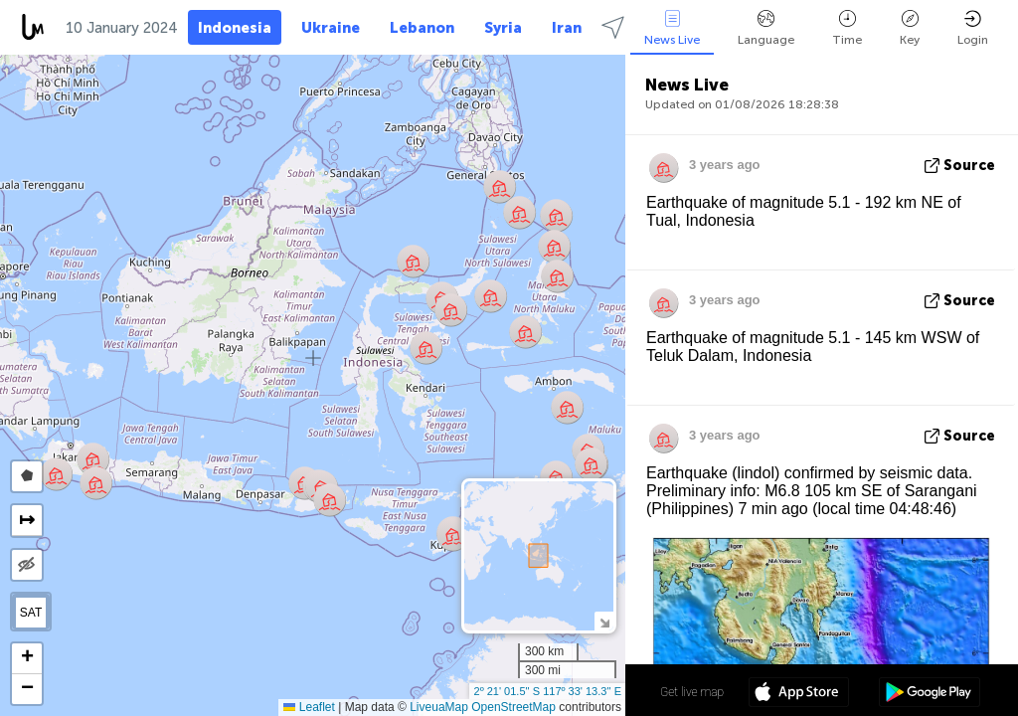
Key (910, 28)
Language (766, 28)
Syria (503, 28)
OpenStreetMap (513, 707)
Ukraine (330, 28)
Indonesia (234, 28)
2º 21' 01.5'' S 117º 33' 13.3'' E (547, 691)
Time (847, 28)
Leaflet (308, 707)
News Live (672, 28)
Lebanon (422, 28)
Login (972, 28)
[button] (554, 246)
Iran (567, 28)
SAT (31, 613)
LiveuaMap (439, 707)
